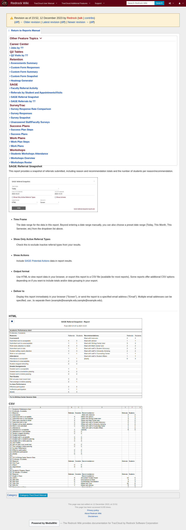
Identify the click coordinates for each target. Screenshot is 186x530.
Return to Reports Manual (24, 30)
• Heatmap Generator (21, 80)
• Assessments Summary (23, 63)
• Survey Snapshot (19, 117)
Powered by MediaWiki (44, 523)
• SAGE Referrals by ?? (22, 101)
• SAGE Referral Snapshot (24, 97)
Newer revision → (78, 22)
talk (80, 18)
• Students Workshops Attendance (28, 153)
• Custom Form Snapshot (23, 76)
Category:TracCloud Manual (33, 495)
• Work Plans (16, 146)
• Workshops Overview (22, 158)
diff (17, 22)
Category (12, 495)
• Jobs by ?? (16, 48)
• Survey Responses (20, 113)
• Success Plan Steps (21, 129)
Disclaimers (93, 516)
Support (98, 3)
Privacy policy (93, 510)
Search (159, 3)
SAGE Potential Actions (37, 261)
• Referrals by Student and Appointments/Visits (35, 92)
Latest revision (50, 22)
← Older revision (30, 22)
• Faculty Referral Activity (23, 88)
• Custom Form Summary (23, 72)
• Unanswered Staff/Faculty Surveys (29, 122)
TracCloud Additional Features (74, 3)
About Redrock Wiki (93, 513)
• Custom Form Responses (24, 67)
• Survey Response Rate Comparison (30, 109)
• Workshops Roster (20, 162)
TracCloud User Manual (44, 3)
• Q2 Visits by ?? (18, 55)
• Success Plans (18, 134)
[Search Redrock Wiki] (141, 3)
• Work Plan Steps (19, 142)
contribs (89, 18)
